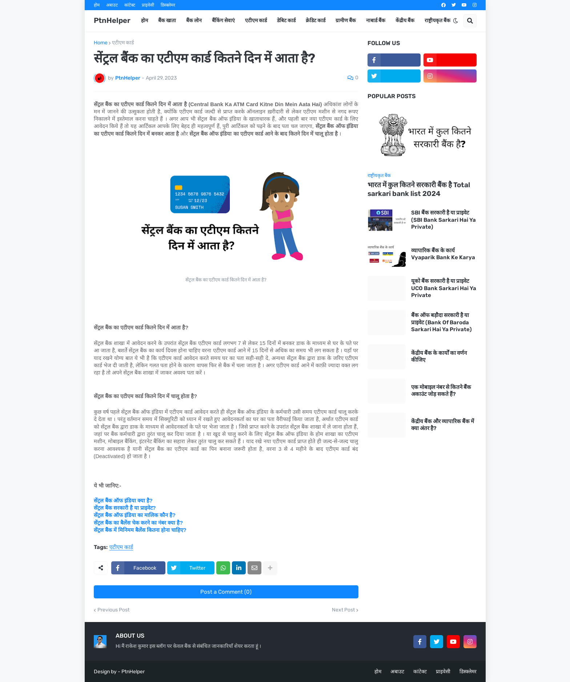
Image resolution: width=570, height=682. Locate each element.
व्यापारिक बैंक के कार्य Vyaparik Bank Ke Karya (443, 254)
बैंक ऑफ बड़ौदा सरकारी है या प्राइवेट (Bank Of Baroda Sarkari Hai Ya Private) (441, 322)
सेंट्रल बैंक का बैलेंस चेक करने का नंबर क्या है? (138, 523)
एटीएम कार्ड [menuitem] (256, 20)
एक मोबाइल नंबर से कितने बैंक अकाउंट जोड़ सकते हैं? (441, 391)
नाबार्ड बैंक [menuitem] (375, 20)
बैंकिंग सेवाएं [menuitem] (223, 20)
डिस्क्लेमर (168, 5)
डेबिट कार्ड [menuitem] (286, 20)
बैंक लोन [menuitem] (194, 20)
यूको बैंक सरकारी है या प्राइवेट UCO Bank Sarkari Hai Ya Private (443, 288)
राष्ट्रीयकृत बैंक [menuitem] (437, 20)
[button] (455, 20)
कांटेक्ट (129, 5)
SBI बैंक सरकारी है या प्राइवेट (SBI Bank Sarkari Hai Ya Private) (443, 219)
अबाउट (112, 5)
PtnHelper (112, 20)
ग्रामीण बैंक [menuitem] (346, 20)
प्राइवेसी (148, 5)
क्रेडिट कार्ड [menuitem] (315, 20)
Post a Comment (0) (226, 592)
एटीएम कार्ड (123, 42)
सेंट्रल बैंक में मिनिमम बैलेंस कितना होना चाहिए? (140, 530)
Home (101, 42)
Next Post (343, 610)
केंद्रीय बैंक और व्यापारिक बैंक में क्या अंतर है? (442, 425)
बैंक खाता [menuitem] (167, 20)
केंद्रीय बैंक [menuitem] (405, 20)
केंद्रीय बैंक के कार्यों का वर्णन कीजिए (439, 357)
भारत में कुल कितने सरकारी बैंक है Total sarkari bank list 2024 (419, 189)
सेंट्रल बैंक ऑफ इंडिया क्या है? (123, 501)
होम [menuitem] (144, 20)
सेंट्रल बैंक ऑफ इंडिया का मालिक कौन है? (135, 515)
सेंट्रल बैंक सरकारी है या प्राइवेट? (125, 508)
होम (97, 5)
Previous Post (113, 610)
